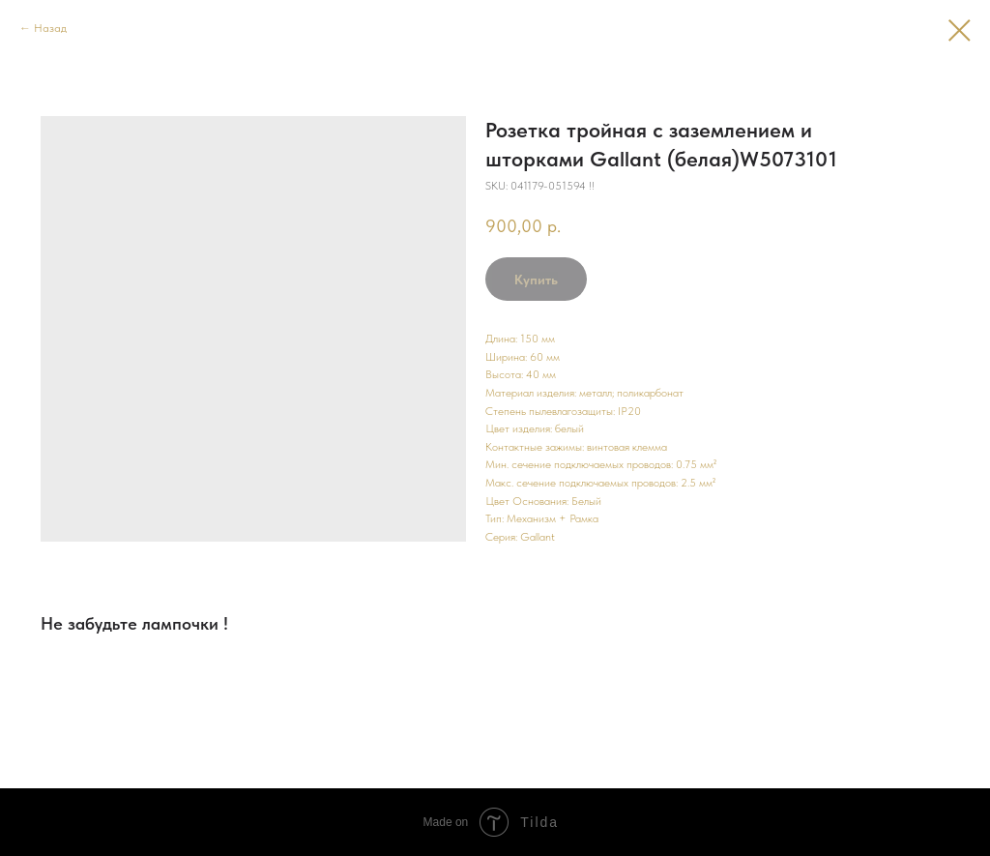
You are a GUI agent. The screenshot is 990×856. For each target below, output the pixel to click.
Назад (50, 28)
